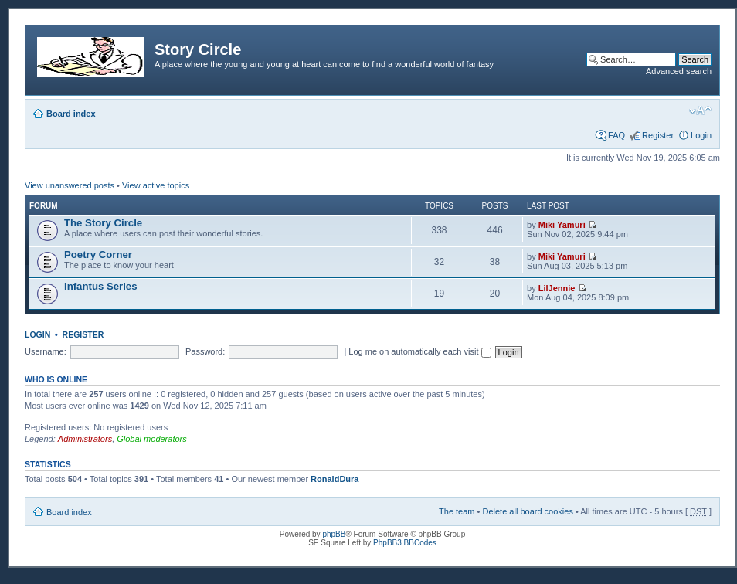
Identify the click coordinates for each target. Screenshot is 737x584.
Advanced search (679, 71)
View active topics (155, 185)
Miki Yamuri (562, 224)
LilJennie (557, 288)
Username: (45, 351)
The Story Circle (103, 223)
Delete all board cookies (527, 511)
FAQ (616, 135)
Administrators (85, 438)
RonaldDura (334, 479)
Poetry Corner (98, 254)
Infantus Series (101, 286)
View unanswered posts (69, 185)
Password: (205, 351)
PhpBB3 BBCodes (404, 542)
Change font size (700, 110)
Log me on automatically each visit (419, 351)
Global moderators (152, 438)
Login (701, 135)
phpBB (333, 534)
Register (658, 135)
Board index (71, 113)
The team (456, 511)
